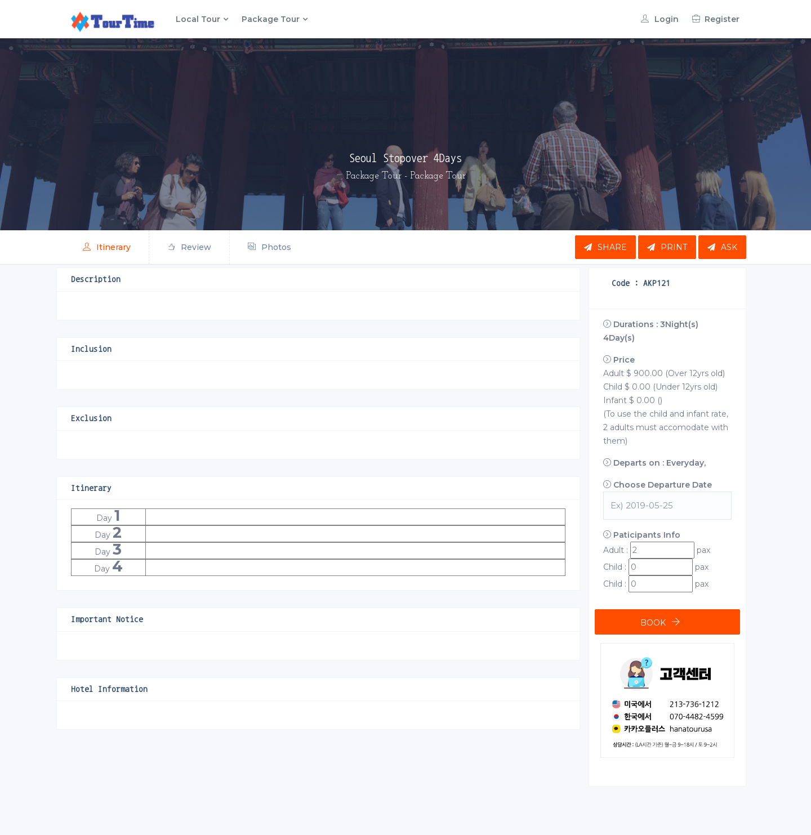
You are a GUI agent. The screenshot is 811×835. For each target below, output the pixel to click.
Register (715, 19)
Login (660, 19)
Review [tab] (189, 247)
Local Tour (198, 19)
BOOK (653, 623)
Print (667, 247)
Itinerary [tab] (107, 247)
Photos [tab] (269, 247)
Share (605, 247)
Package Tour (271, 19)
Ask (722, 247)
